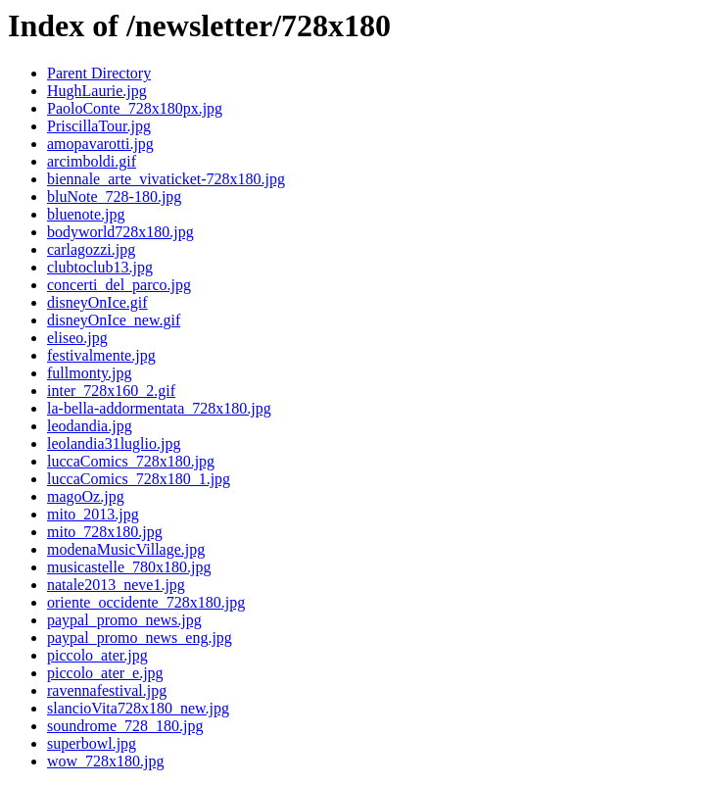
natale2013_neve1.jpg (116, 584)
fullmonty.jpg (89, 373)
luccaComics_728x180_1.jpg (138, 478)
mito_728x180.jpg (105, 531)
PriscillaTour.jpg (99, 126)
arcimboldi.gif (91, 161)
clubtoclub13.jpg (100, 267)
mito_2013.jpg (93, 514)
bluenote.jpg (86, 214)
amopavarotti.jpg (100, 143)
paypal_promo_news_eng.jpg (139, 637)
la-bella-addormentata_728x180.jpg (159, 408)
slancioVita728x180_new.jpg (138, 708)
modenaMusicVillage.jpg (126, 549)
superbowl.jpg (91, 743)
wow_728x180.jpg (106, 761)
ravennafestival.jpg (107, 690)
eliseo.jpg (77, 337)
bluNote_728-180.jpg (114, 196)
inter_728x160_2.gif (111, 390)
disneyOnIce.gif (97, 302)
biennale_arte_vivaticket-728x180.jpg (166, 179)
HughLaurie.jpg (97, 90)
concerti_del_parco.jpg (119, 284)
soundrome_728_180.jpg (125, 725)
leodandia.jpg (89, 426)
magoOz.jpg (85, 496)
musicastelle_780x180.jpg (129, 567)
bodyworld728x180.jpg (120, 231)
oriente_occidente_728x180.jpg (146, 602)
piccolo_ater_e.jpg (105, 672)
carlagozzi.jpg (91, 249)
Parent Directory (99, 73)
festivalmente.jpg (101, 355)
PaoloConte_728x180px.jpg (134, 108)
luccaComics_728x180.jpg (130, 461)
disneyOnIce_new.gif (113, 320)
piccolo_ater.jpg (97, 655)
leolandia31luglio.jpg (113, 443)
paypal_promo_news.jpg (124, 620)
